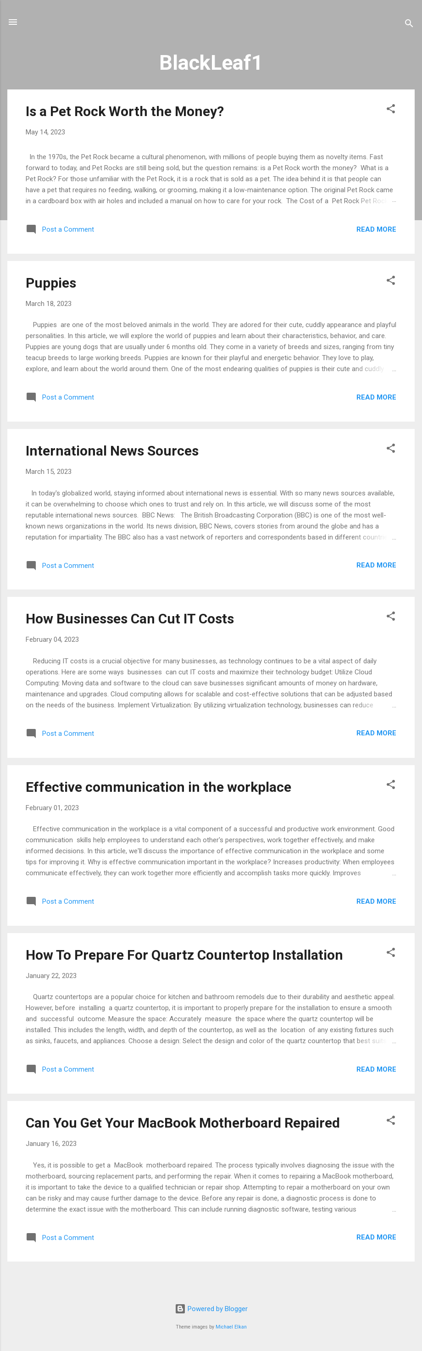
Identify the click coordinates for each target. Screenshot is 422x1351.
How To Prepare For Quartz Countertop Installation (184, 955)
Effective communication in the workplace (158, 787)
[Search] (409, 25)
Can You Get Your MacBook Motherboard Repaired (183, 1123)
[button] (390, 110)
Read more (376, 229)
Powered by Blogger (211, 1309)
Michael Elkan (231, 1327)
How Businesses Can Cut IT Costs (130, 619)
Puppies (51, 283)
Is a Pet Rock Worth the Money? (125, 111)
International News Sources (112, 451)
